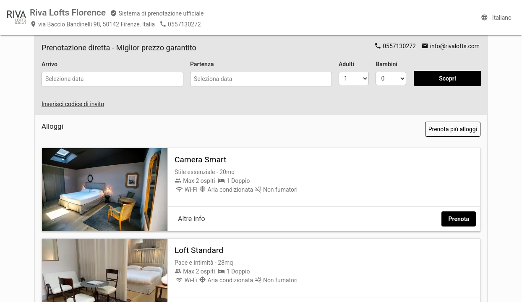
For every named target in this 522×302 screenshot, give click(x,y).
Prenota (458, 219)
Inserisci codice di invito (73, 104)
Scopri (447, 78)
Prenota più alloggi (452, 129)
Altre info (191, 219)
